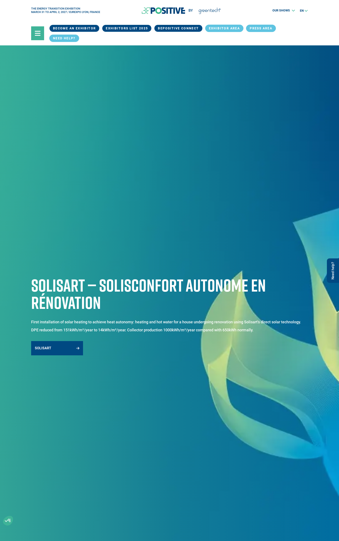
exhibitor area (224, 28)
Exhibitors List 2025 (127, 28)
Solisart (43, 348)
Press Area (261, 28)
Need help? (64, 38)
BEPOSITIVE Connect (178, 28)
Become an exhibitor (74, 28)
